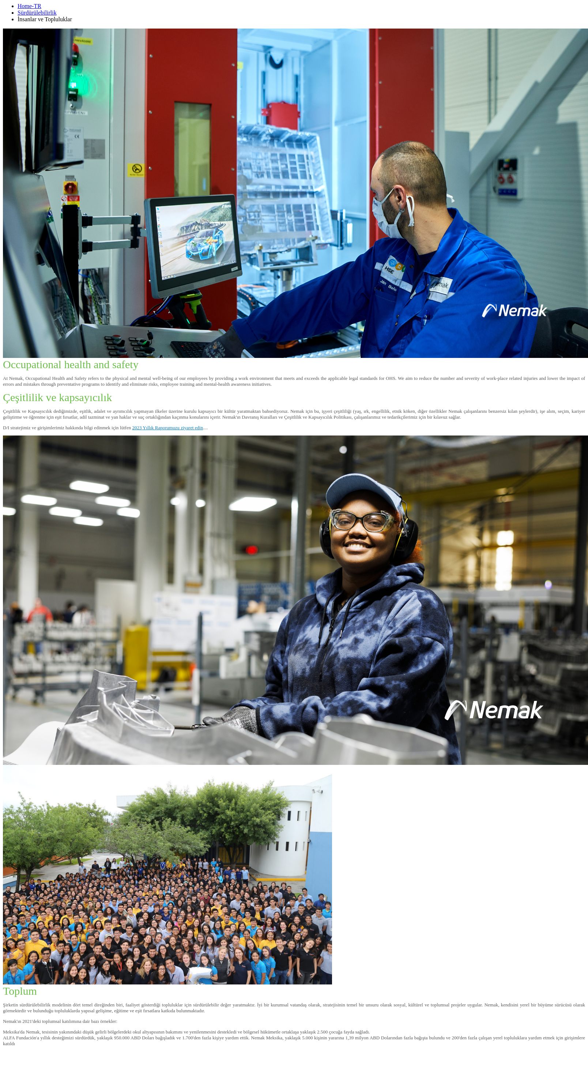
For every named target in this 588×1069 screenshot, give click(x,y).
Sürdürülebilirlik (37, 13)
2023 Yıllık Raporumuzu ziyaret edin (167, 427)
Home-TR (29, 6)
